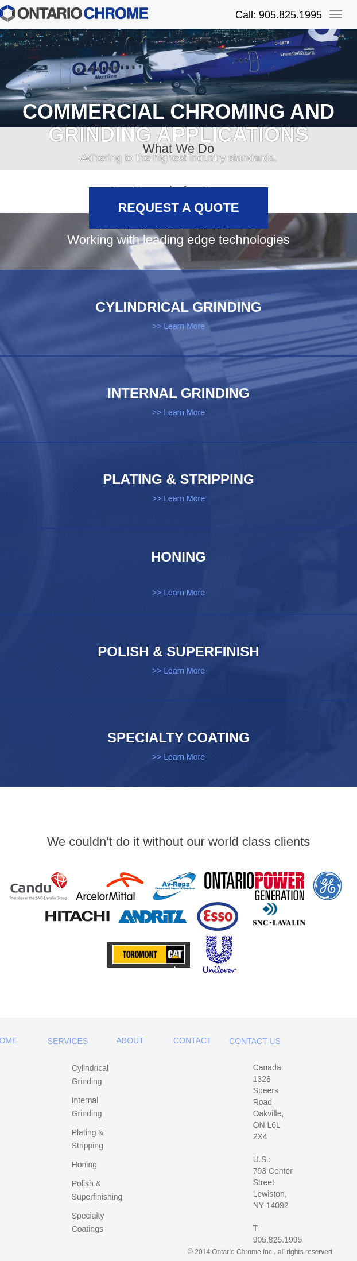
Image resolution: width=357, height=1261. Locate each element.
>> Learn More (178, 326)
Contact (192, 1040)
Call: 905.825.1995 (278, 15)
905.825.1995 (277, 1239)
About (130, 1040)
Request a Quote (178, 207)
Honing (84, 1164)
